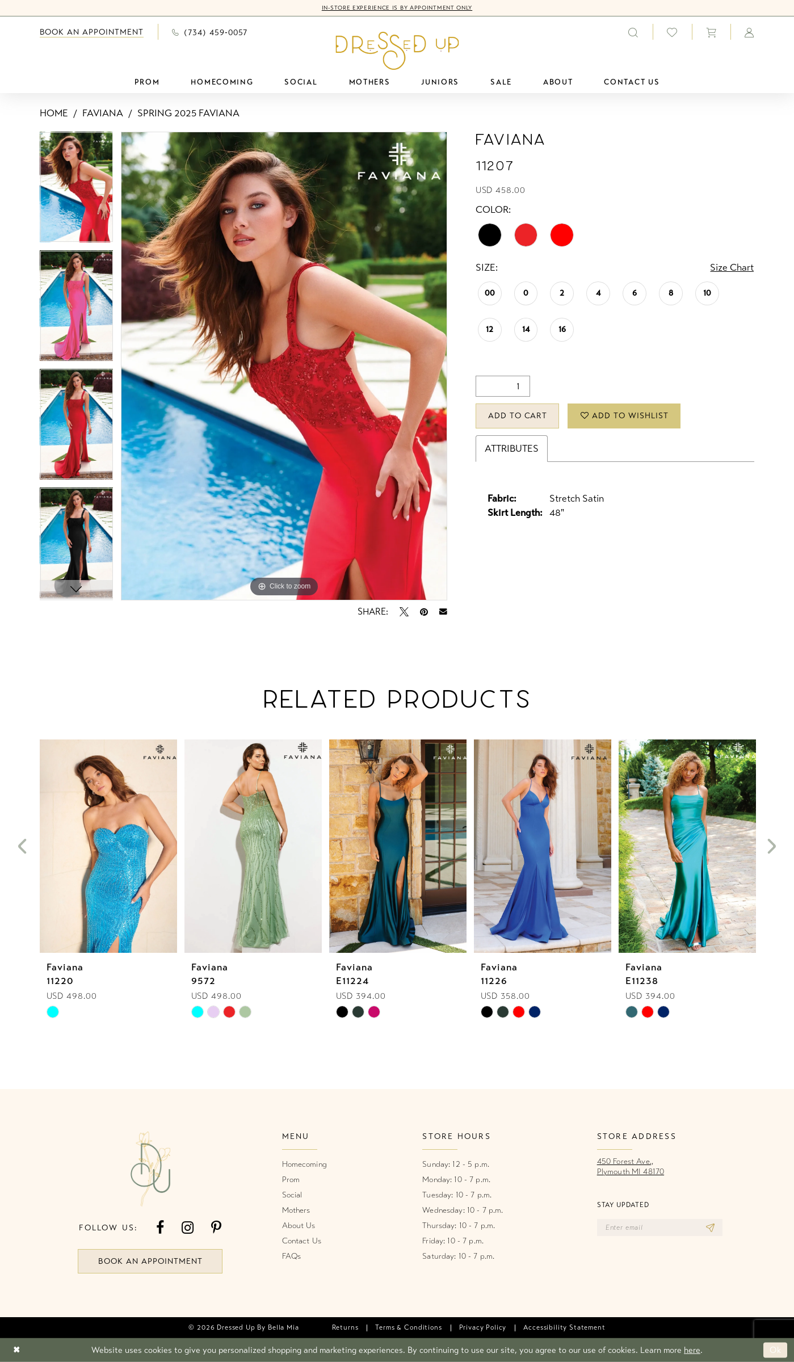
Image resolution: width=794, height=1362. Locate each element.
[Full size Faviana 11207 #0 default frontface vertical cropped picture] (284, 366)
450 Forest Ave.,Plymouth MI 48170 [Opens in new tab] (630, 1166)
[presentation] (108, 846)
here (692, 1350)
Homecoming (304, 1164)
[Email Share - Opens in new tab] (443, 612)
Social (292, 1195)
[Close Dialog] (17, 1350)
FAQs (291, 1256)
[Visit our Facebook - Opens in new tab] (160, 1228)
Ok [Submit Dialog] (776, 1350)
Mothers (296, 1210)
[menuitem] (92, 32)
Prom (291, 1179)
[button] (711, 31)
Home (54, 113)
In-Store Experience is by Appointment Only (397, 8)
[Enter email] (659, 1227)
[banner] (397, 50)
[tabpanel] (77, 191)
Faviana (102, 113)
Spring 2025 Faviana (188, 113)
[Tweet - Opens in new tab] (404, 611)
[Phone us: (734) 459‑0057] (210, 31)
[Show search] (633, 31)
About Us (299, 1225)
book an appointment (150, 1261)
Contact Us (301, 1241)
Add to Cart (518, 416)
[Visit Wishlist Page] (672, 32)
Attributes (512, 449)
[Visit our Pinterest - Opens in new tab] (216, 1228)
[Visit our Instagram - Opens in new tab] (188, 1228)
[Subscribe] (710, 1227)
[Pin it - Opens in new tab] (424, 611)
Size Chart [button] (732, 268)
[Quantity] (503, 386)
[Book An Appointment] (92, 32)
